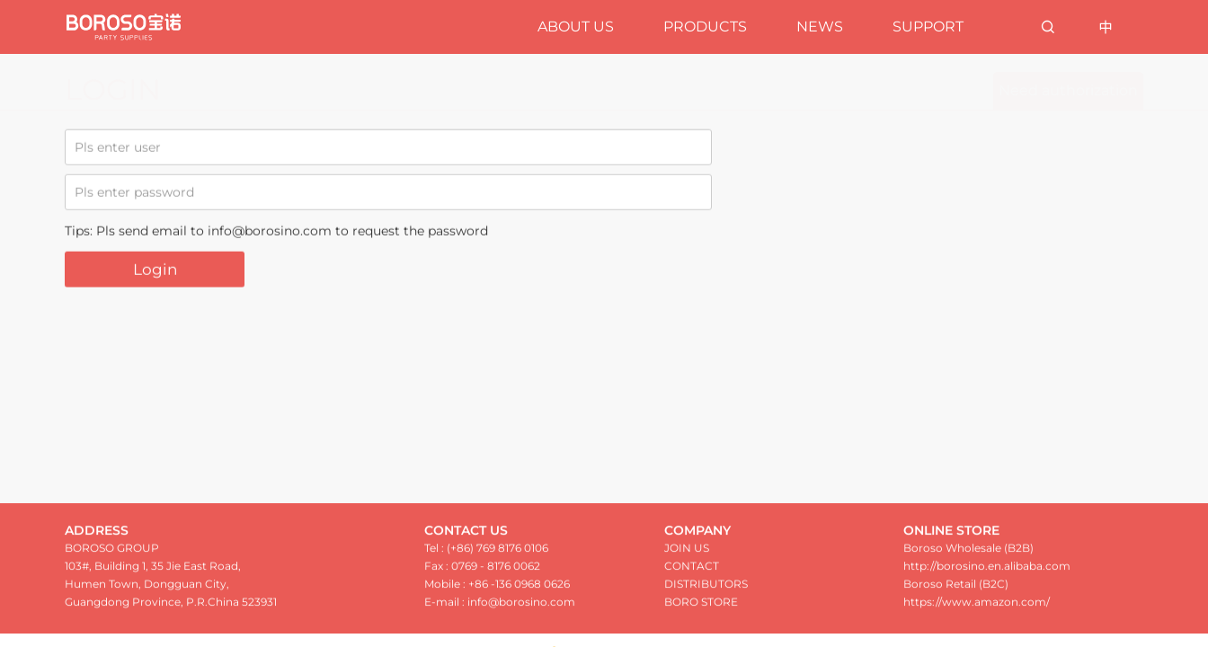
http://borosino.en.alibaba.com (986, 573)
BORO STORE (701, 609)
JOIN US (686, 555)
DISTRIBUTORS (706, 591)
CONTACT (691, 573)
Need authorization (1068, 90)
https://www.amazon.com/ (976, 609)
